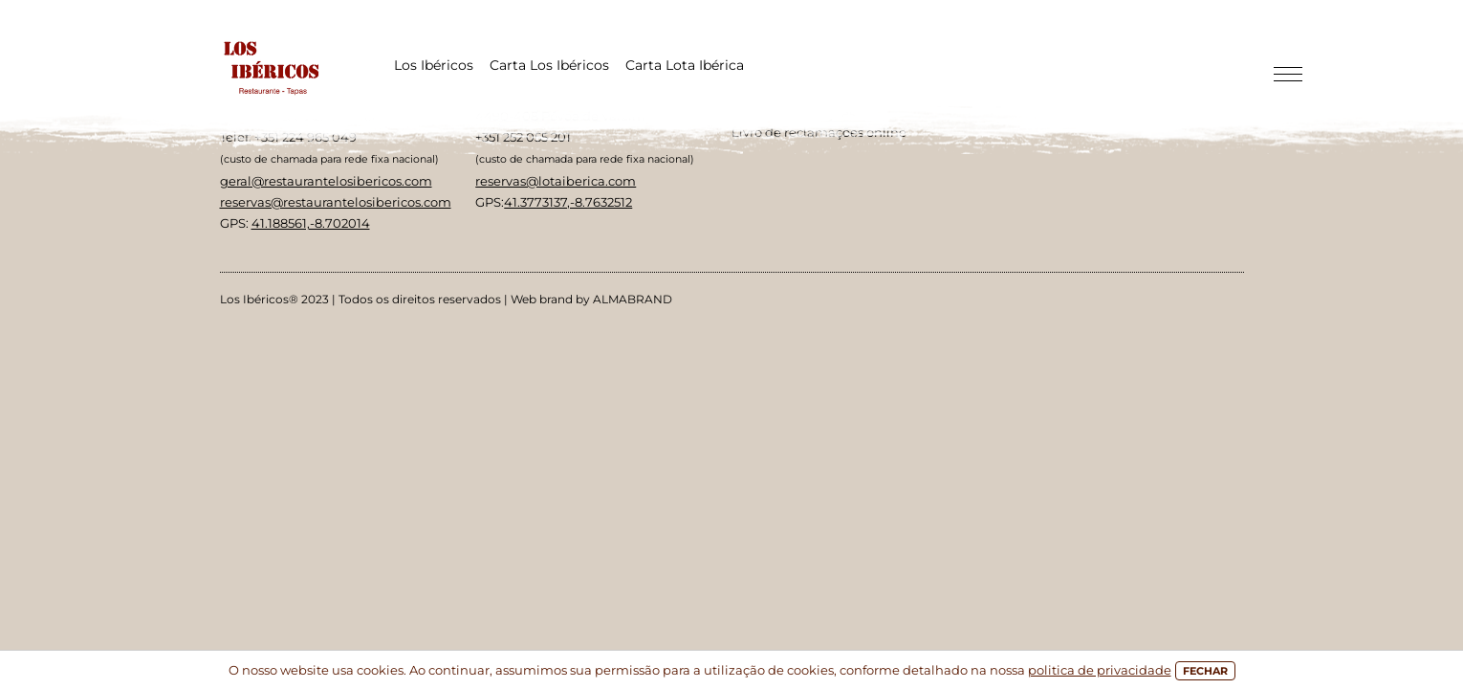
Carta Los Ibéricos (549, 65)
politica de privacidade (1099, 670)
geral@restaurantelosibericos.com (326, 181)
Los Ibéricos (433, 65)
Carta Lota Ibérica (684, 65)
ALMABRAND (632, 299)
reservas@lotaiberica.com (555, 181)
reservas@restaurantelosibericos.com (335, 202)
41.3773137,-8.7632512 (568, 202)
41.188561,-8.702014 (310, 223)
